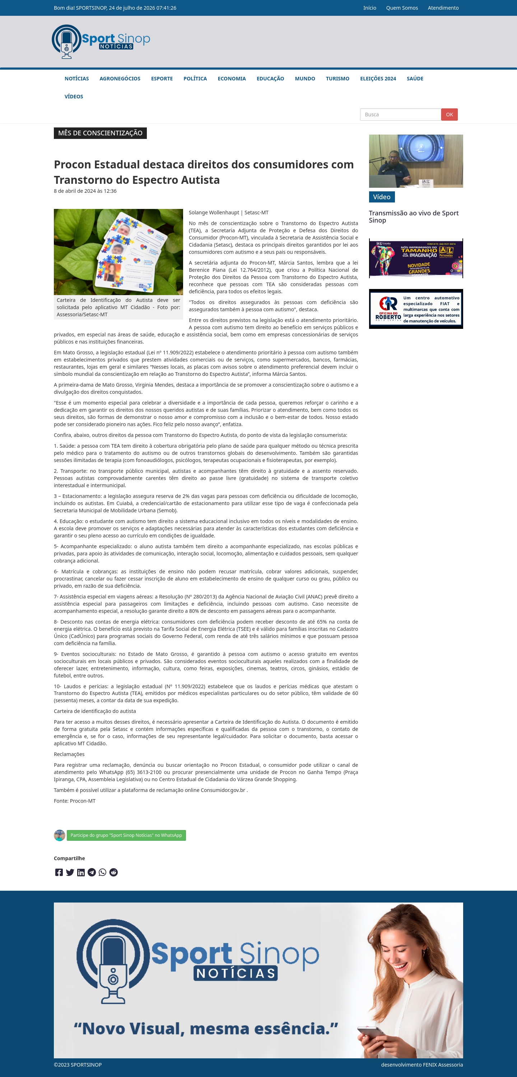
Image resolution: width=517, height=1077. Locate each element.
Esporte (162, 78)
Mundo (305, 78)
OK (449, 114)
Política (195, 78)
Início (369, 7)
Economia (232, 78)
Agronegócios (119, 78)
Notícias (77, 78)
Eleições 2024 (378, 78)
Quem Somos (402, 7)
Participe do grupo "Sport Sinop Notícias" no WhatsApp (126, 835)
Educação (270, 78)
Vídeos (74, 96)
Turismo (337, 78)
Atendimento (443, 7)
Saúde (415, 78)
